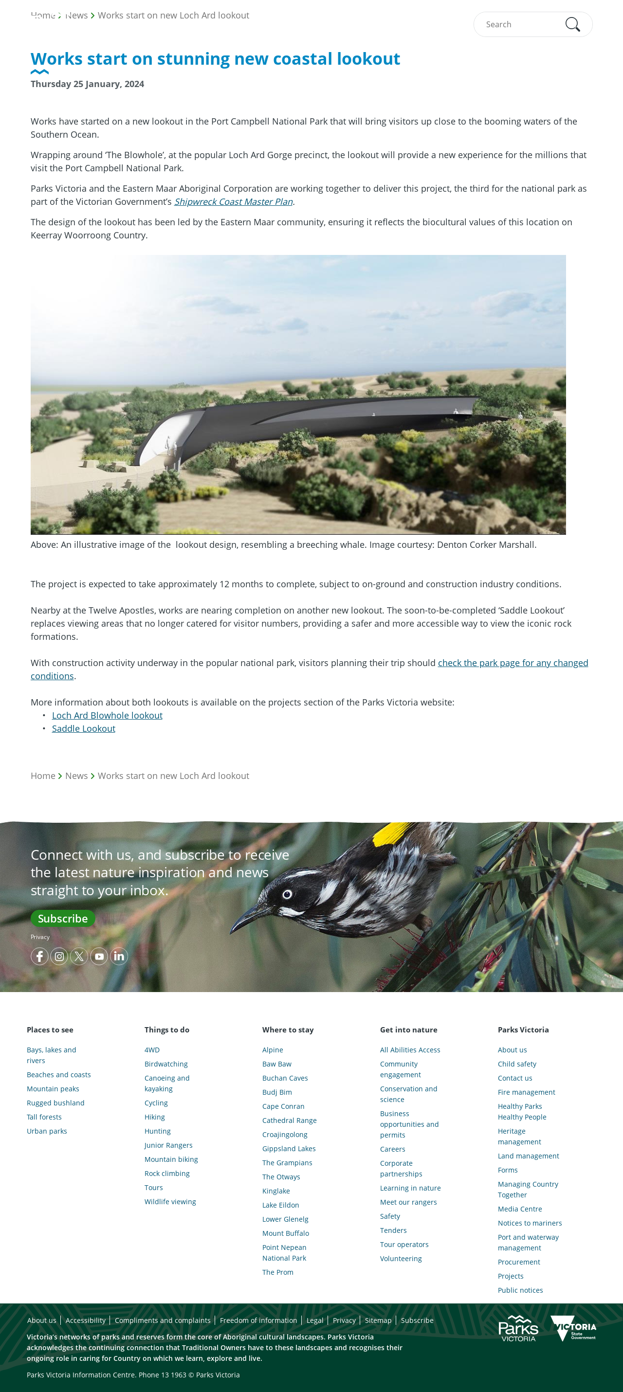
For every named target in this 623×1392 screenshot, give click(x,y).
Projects (511, 1276)
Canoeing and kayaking (167, 1083)
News (76, 775)
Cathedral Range (289, 1120)
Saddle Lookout (83, 728)
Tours (154, 1187)
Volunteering (401, 1258)
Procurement (519, 1261)
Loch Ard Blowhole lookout (107, 715)
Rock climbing (167, 1173)
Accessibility (86, 1320)
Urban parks (47, 1131)
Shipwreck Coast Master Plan (233, 201)
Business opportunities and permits (409, 1124)
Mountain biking (171, 1159)
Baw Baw (277, 1063)
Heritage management (519, 1136)
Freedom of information (258, 1320)
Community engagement (400, 1069)
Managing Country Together (528, 1189)
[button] (573, 24)
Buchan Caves (285, 1078)
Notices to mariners (530, 1223)
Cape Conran (283, 1106)
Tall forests (44, 1116)
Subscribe (63, 918)
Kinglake (276, 1190)
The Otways (281, 1176)
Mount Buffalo (285, 1233)
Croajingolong (285, 1134)
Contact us (515, 1078)
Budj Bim (277, 1092)
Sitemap (378, 1320)
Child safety (517, 1063)
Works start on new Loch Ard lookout (173, 775)
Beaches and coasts (59, 1074)
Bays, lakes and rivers (51, 1055)
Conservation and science (409, 1094)
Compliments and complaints (163, 1320)
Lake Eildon (280, 1205)
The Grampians (287, 1162)
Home (43, 775)
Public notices (520, 1290)
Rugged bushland (56, 1102)
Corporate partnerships (401, 1168)
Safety (390, 1216)
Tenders (393, 1230)
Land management (528, 1155)
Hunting (158, 1131)
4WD (152, 1049)
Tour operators (404, 1244)
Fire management (526, 1092)
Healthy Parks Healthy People (522, 1111)
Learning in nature (410, 1188)
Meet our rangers (408, 1202)
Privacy (40, 937)
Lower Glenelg (285, 1219)
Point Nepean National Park (284, 1253)
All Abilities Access (410, 1049)
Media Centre (520, 1208)
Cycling (156, 1102)
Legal (315, 1320)
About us (512, 1049)
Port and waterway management (528, 1242)
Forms (508, 1170)
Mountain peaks (53, 1088)
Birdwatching (166, 1063)
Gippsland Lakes (289, 1148)
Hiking (155, 1116)
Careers (392, 1149)
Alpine (272, 1049)
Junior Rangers (169, 1145)
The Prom (277, 1272)
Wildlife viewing (170, 1201)
